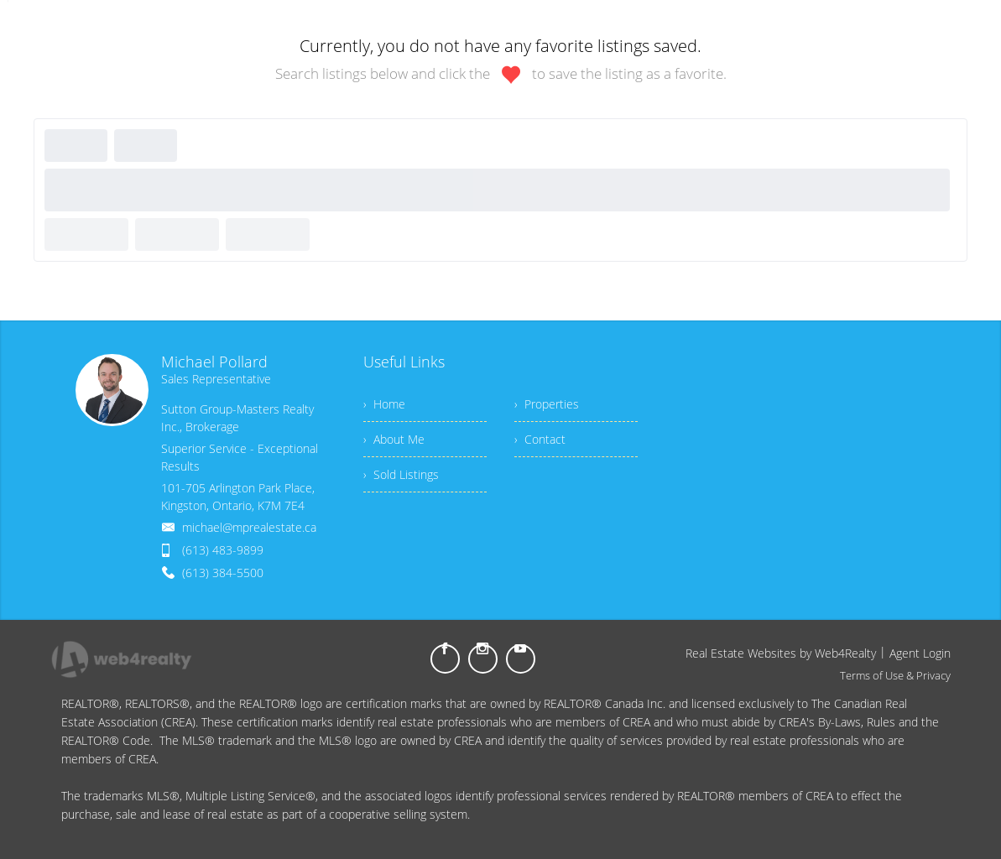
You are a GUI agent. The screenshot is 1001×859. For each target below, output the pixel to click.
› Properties (546, 404)
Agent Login (920, 653)
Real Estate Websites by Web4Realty (781, 653)
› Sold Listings (401, 474)
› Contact (540, 439)
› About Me (394, 439)
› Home (384, 404)
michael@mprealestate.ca (249, 527)
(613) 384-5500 (222, 572)
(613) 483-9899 (222, 550)
